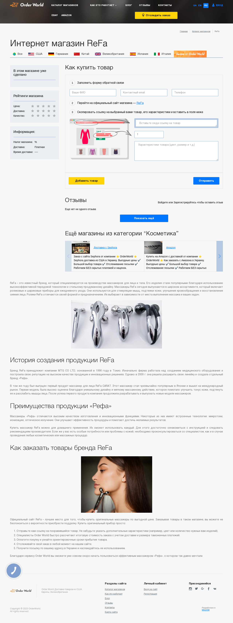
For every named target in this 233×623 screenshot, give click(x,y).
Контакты (165, 5)
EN (200, 5)
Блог (128, 5)
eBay (55, 15)
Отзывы (144, 5)
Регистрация (150, 594)
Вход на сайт (150, 589)
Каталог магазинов (64, 5)
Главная (184, 31)
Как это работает (114, 594)
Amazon (66, 15)
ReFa (140, 102)
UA (194, 5)
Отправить (206, 180)
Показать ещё (144, 218)
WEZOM (206, 610)
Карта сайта (111, 612)
